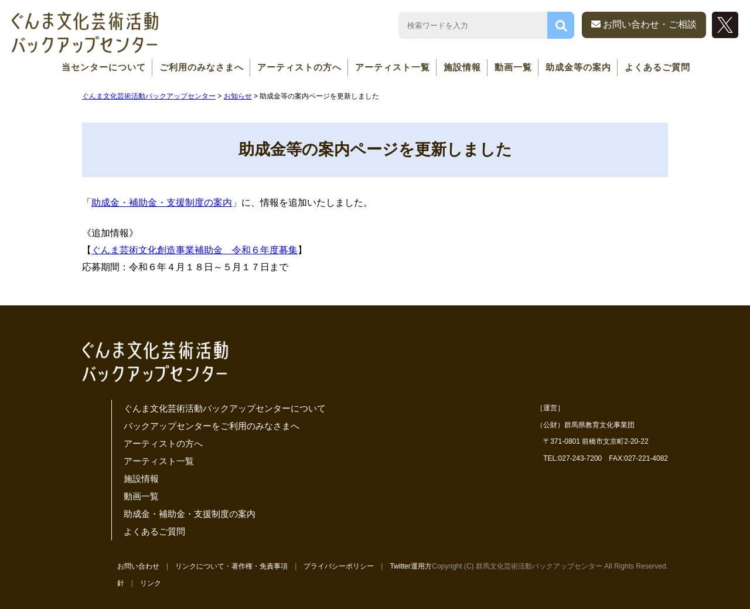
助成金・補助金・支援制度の (152, 202)
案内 (222, 202)
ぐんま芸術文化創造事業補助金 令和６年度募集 (194, 250)
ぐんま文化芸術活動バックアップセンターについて (225, 408)
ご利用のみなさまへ (201, 67)
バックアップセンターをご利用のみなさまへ (211, 426)
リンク (150, 583)
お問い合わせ (138, 566)
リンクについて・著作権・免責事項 (231, 566)
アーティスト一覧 (392, 67)
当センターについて (104, 67)
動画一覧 (513, 67)
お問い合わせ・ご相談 (644, 24)
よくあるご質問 (657, 67)
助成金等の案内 (578, 67)
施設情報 (462, 67)
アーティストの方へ (299, 67)
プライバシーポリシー (339, 566)
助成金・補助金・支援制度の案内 (189, 514)
